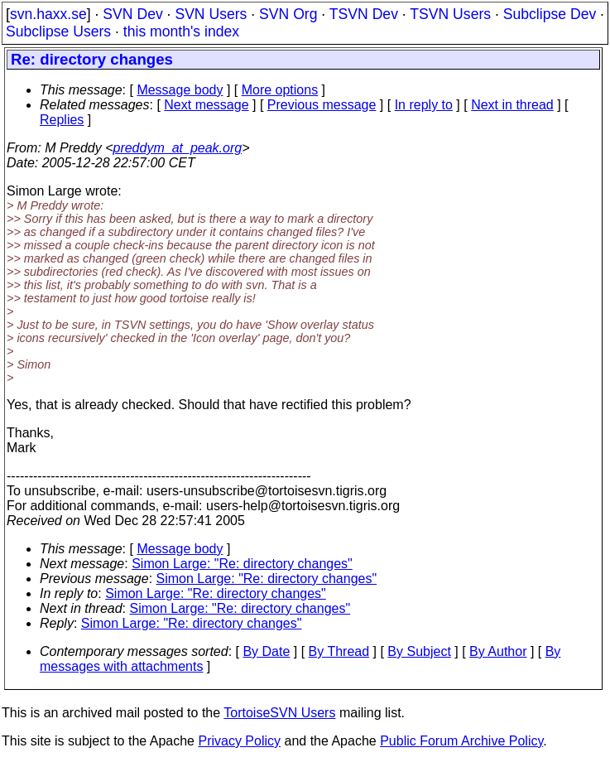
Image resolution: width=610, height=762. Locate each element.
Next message (206, 105)
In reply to (424, 105)
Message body (180, 90)
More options (280, 90)
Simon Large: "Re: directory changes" (242, 564)
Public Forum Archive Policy (461, 741)
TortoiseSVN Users (279, 713)
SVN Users (211, 14)
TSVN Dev (363, 14)
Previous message (322, 105)
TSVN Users (450, 14)
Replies (62, 120)
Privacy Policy (239, 741)
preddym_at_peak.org (177, 148)
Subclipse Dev (549, 14)
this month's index (181, 31)
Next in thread (512, 105)
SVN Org (288, 14)
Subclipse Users (58, 31)
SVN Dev (132, 14)
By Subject (418, 651)
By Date (266, 651)
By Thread (339, 651)
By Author (497, 651)
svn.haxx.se (48, 14)
